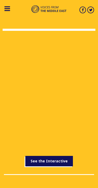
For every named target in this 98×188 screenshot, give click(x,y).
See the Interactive (49, 160)
